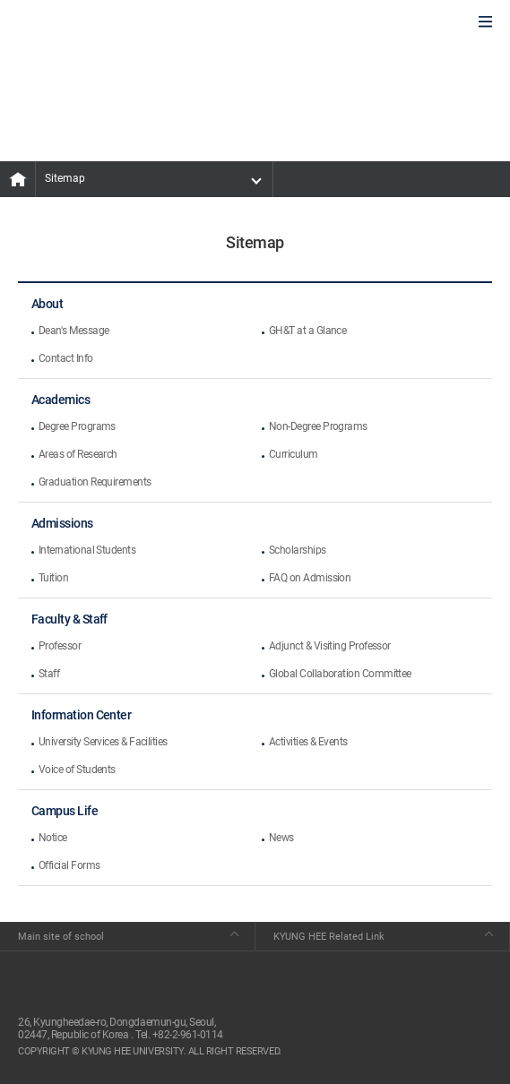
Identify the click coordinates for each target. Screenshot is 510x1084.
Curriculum (293, 454)
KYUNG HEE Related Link (329, 936)
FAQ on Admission (309, 578)
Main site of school (61, 936)
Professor (60, 646)
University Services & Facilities (103, 742)
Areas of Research (78, 454)
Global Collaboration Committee (340, 673)
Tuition (53, 578)
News (281, 837)
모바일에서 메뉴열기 (485, 23)
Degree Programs (77, 426)
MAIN (18, 179)
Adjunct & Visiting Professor (330, 646)
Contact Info (66, 358)
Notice (53, 837)
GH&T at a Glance (307, 330)
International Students (87, 550)
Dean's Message (73, 330)
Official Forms (69, 865)
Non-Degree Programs (318, 426)
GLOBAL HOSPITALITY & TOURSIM (108, 23)
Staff (49, 673)
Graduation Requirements (95, 482)
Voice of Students (77, 769)
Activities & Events (308, 742)
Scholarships (297, 550)
